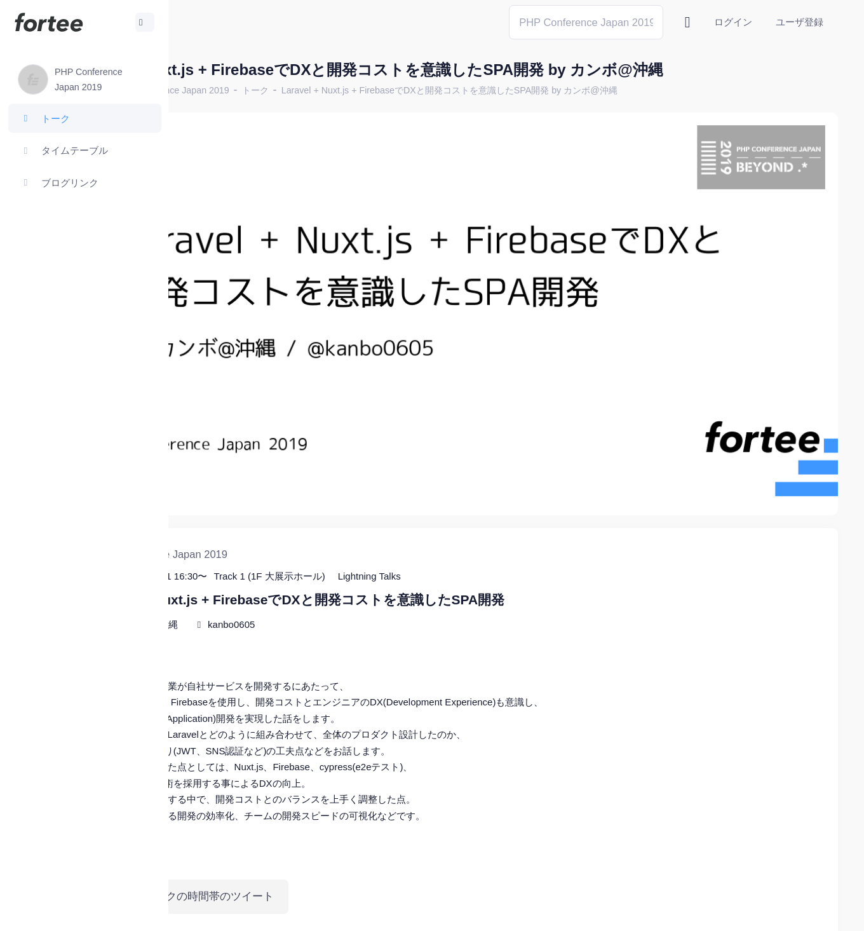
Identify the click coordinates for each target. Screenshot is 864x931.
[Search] (586, 22)
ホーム (210, 90)
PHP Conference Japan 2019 (295, 90)
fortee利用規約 (690, 911)
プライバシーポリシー (787, 911)
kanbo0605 (355, 559)
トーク (380, 90)
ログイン (733, 22)
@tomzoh (417, 911)
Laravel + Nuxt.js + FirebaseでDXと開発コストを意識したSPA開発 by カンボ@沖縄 (574, 90)
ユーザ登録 (799, 22)
